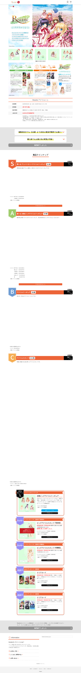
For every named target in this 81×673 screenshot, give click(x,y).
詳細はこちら (49, 511)
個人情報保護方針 (33, 667)
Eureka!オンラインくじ (17, 2)
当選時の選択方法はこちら (40, 204)
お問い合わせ (40, 667)
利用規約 (26, 667)
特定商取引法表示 (52, 667)
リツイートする (50, 509)
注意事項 (46, 667)
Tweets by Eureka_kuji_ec (48, 635)
